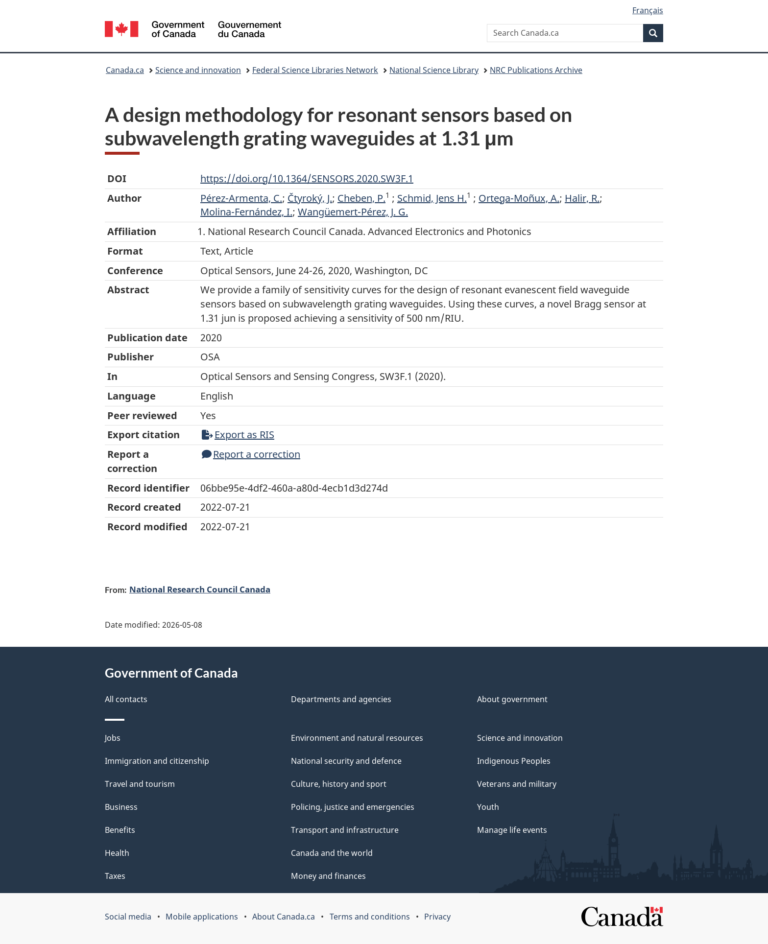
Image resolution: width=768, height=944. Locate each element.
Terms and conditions (370, 916)
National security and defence (346, 760)
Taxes (115, 876)
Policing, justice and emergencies (352, 807)
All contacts (126, 699)
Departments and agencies (341, 699)
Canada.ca (125, 70)
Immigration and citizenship (157, 760)
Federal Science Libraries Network (315, 70)
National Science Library (434, 70)
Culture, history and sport (338, 784)
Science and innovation (198, 70)
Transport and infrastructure (345, 830)
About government (512, 699)
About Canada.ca (283, 916)
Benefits (120, 830)
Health (117, 853)
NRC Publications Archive (536, 70)
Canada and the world (332, 853)
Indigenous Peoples (514, 760)
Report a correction (251, 454)
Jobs (112, 737)
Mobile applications (202, 916)
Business (121, 807)
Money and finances (328, 876)
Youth (488, 807)
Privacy (437, 916)
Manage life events (512, 830)
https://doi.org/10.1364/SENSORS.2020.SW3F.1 (306, 178)
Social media (128, 916)
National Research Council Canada (199, 589)
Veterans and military (516, 784)
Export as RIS (238, 434)
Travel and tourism (140, 784)
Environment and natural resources (357, 737)
